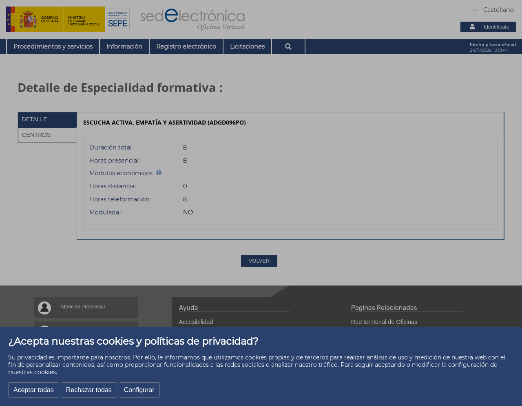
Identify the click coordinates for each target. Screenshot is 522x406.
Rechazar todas (89, 389)
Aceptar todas (33, 389)
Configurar (139, 389)
